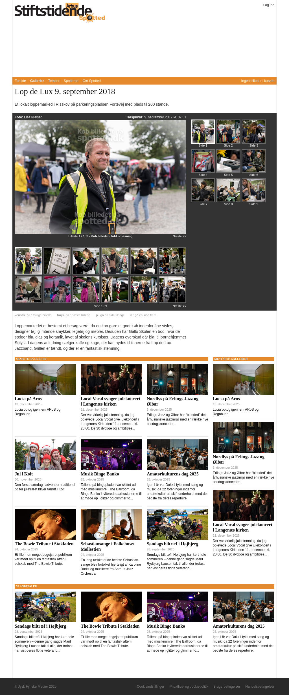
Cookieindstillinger (150, 687)
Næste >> (179, 236)
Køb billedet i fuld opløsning (112, 236)
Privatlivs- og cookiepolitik (188, 687)
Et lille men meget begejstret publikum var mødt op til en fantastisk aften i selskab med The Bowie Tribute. (43, 559)
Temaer (54, 81)
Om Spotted (92, 81)
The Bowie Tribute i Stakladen (44, 543)
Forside (20, 81)
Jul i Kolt (24, 474)
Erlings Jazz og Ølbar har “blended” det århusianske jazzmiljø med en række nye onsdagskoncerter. (177, 419)
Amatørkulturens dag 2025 (173, 474)
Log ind (268, 5)
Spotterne (71, 81)
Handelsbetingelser (259, 687)
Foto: (19, 117)
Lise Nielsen (33, 117)
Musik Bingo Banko (100, 474)
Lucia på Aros (28, 398)
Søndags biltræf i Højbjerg (172, 543)
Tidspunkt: (135, 117)
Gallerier (37, 81)
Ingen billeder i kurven (257, 81)
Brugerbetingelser (226, 687)
